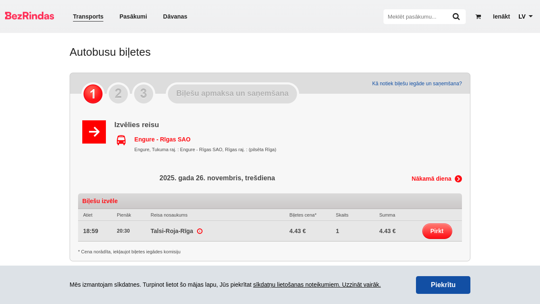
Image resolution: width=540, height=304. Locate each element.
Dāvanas (175, 16)
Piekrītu (443, 284)
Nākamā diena (431, 178)
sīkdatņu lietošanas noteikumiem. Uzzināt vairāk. (317, 284)
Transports (88, 16)
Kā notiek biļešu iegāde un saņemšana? (417, 84)
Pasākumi (133, 16)
